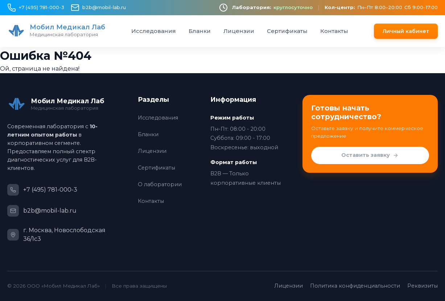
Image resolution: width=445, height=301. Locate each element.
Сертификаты (287, 31)
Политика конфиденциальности (355, 286)
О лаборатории (160, 184)
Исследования (153, 31)
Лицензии (238, 31)
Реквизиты (422, 286)
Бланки (200, 31)
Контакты (334, 31)
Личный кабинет (406, 31)
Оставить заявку (370, 155)
